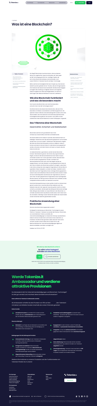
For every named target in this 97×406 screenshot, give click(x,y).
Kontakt (29, 378)
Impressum (30, 382)
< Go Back (14, 20)
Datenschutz (30, 379)
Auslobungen (12, 388)
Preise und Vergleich (14, 382)
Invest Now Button (13, 376)
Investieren (11, 387)
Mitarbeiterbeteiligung (14, 381)
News (47, 379)
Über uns (29, 376)
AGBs (28, 381)
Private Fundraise (13, 378)
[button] (30, 2)
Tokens (42, 214)
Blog (47, 376)
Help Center (49, 378)
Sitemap (29, 384)
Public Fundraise (13, 379)
